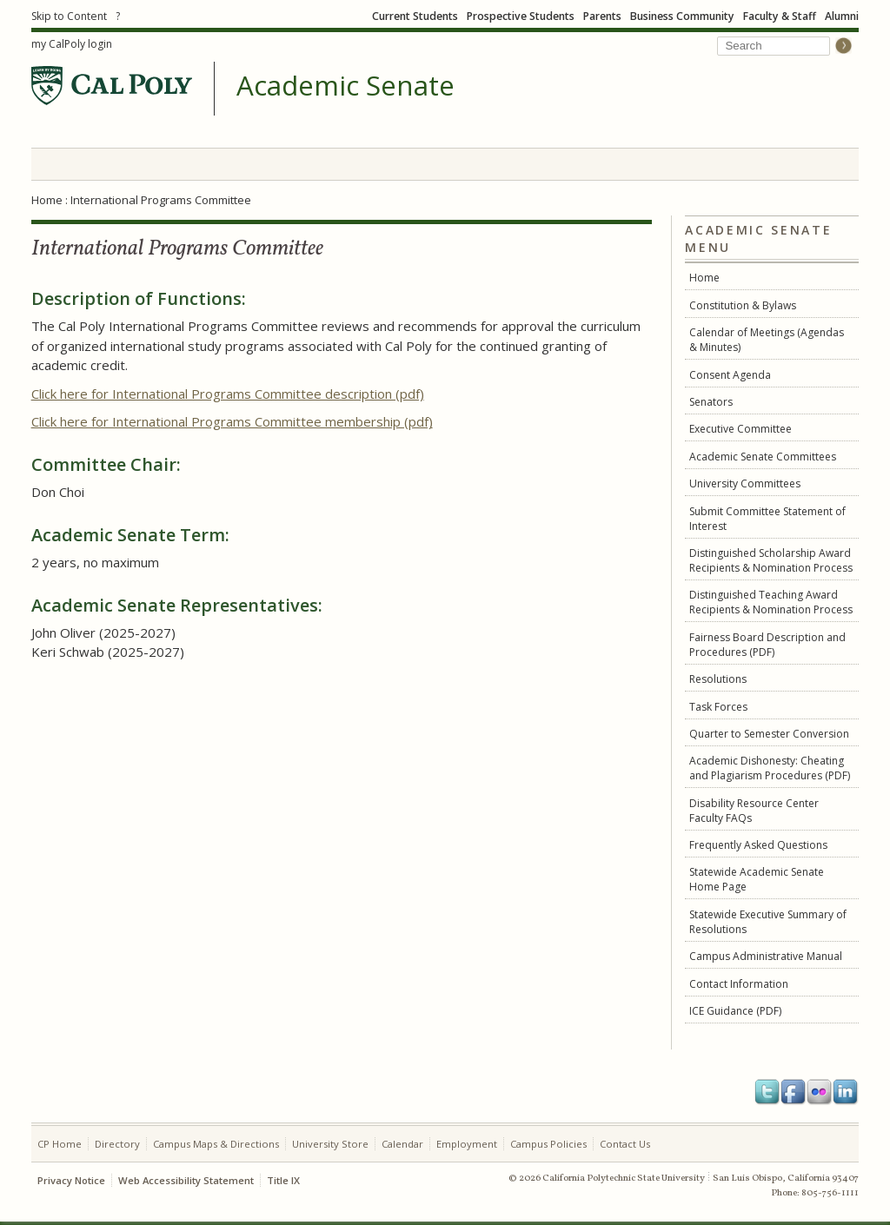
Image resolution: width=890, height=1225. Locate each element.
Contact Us (625, 1143)
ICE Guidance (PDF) (735, 1010)
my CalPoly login (71, 43)
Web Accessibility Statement (186, 1180)
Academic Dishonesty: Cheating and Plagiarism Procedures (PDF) (769, 768)
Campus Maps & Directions (216, 1143)
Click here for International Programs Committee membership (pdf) (232, 421)
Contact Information (738, 984)
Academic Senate (345, 86)
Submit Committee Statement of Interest (767, 518)
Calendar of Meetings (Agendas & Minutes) (766, 339)
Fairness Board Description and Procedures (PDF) (767, 644)
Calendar (402, 1143)
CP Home (59, 1143)
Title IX (283, 1180)
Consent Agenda (730, 375)
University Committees (744, 483)
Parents (602, 16)
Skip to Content (69, 16)
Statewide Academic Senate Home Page (756, 879)
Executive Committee (740, 428)
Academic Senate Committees (762, 456)
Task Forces (718, 706)
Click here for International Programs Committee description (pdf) (227, 393)
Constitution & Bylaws (742, 305)
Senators (711, 401)
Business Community (682, 16)
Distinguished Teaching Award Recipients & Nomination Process (771, 602)
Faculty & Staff (779, 16)
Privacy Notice (71, 1180)
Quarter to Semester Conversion (769, 733)
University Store (330, 1143)
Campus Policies (548, 1143)
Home (47, 200)
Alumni (842, 16)
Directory (117, 1143)
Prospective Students (521, 16)
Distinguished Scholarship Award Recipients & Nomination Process (771, 560)
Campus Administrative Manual (765, 956)
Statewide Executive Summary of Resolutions (768, 922)
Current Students (415, 16)
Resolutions (718, 679)
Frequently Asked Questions (758, 845)
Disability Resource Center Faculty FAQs (754, 810)
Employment (466, 1143)
